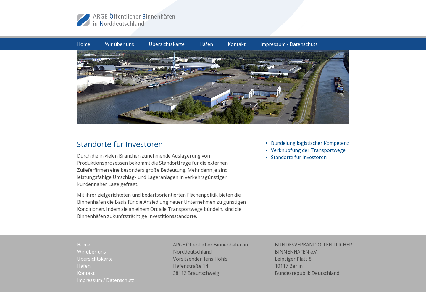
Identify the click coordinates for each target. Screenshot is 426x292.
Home (83, 44)
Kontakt (237, 44)
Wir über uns (119, 44)
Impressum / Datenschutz (289, 44)
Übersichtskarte (167, 44)
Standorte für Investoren (299, 157)
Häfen (206, 44)
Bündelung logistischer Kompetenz (310, 143)
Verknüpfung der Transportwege (308, 150)
